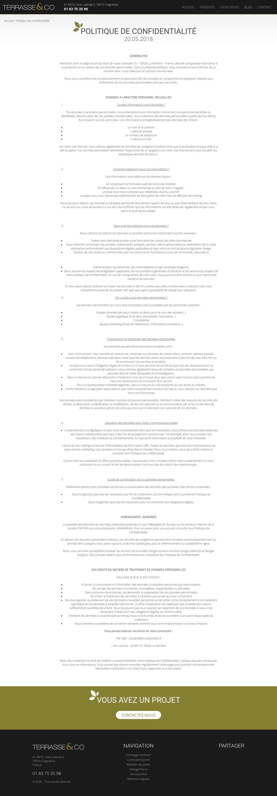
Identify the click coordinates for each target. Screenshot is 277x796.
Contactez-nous (138, 715)
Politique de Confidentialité (182, 555)
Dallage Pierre (138, 769)
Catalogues (229, 7)
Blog (248, 7)
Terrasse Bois (138, 774)
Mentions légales (138, 779)
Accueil (188, 7)
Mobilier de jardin (138, 764)
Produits (207, 7)
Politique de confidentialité (147, 453)
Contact (265, 7)
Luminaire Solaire (138, 760)
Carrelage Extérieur (138, 755)
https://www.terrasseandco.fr (122, 524)
